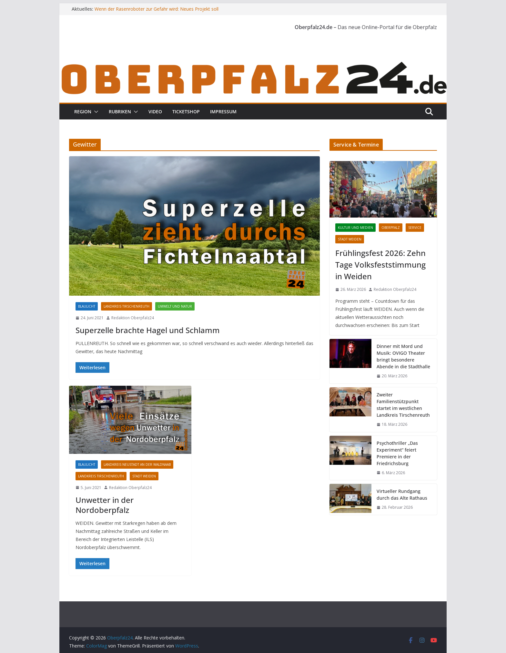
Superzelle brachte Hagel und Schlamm (148, 330)
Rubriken (120, 111)
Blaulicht (86, 306)
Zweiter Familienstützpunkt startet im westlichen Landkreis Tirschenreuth (403, 405)
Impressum (223, 111)
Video (155, 111)
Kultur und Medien (355, 227)
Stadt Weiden (144, 476)
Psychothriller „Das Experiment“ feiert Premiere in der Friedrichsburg (397, 453)
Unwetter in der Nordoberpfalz (105, 505)
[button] (94, 111)
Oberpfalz (390, 227)
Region (82, 111)
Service (414, 227)
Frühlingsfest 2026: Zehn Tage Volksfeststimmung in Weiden (380, 264)
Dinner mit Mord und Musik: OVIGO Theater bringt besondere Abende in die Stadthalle (403, 356)
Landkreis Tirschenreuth (126, 306)
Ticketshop (186, 111)
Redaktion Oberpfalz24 (132, 318)
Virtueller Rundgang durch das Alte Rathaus (402, 494)
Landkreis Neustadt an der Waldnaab (137, 464)
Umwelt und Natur (175, 306)
